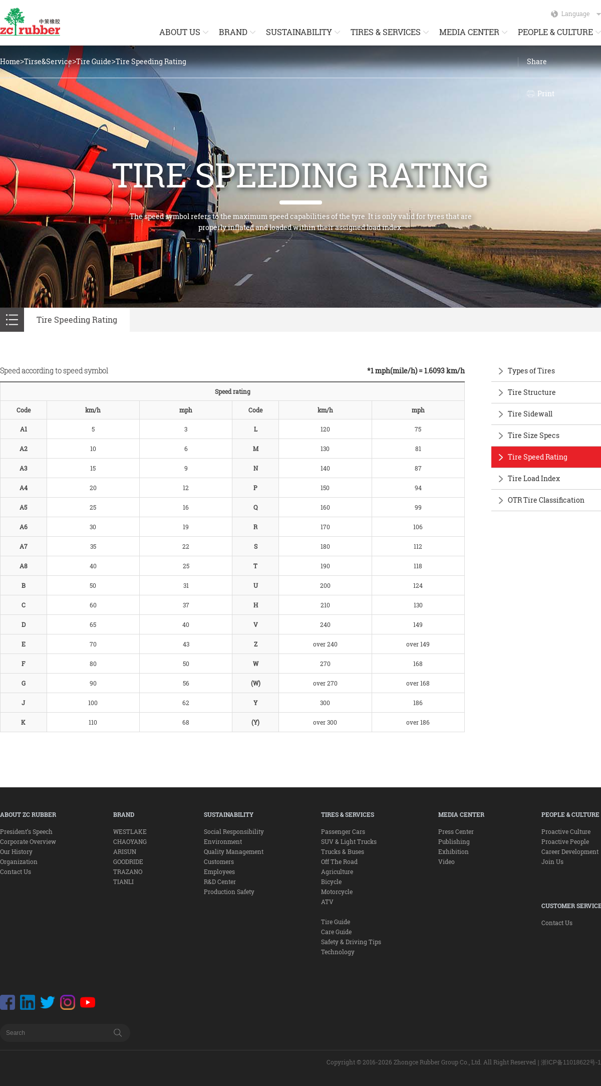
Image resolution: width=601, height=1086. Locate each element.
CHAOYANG (130, 841)
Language (581, 14)
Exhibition (453, 851)
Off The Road (339, 861)
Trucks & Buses (342, 851)
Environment (223, 841)
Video (446, 861)
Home (10, 61)
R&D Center (220, 882)
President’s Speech (26, 831)
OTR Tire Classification (546, 500)
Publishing (454, 841)
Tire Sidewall (530, 413)
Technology (338, 952)
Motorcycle (337, 892)
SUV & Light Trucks (349, 841)
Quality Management (233, 851)
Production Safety (229, 892)
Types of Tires (531, 370)
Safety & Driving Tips (351, 942)
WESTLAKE (130, 831)
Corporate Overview (28, 841)
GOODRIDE (128, 861)
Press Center (456, 831)
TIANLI (123, 882)
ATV (327, 902)
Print (545, 93)
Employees (219, 871)
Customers (219, 861)
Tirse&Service (48, 61)
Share (537, 61)
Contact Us (15, 871)
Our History (16, 851)
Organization (19, 861)
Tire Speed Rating (537, 457)
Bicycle (331, 882)
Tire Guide (93, 61)
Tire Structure (532, 392)
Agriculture (337, 871)
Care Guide (336, 932)
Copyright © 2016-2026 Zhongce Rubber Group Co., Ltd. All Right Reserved (431, 1062)
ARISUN (124, 851)
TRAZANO (127, 871)
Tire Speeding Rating (151, 61)
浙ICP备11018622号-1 (571, 1062)
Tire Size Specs (533, 435)
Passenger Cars (343, 831)
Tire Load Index (534, 478)
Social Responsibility (234, 831)
